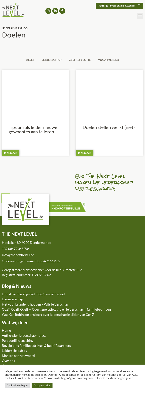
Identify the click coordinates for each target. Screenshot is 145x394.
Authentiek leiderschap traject (24, 336)
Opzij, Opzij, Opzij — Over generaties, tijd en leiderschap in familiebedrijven (56, 310)
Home (6, 331)
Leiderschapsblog (14, 351)
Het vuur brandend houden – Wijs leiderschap (35, 305)
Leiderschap (51, 60)
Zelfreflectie (80, 60)
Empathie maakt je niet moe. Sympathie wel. (34, 294)
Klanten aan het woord (18, 356)
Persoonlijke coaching (17, 341)
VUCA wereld (110, 60)
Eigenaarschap (12, 300)
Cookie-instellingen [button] (17, 385)
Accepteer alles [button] (42, 385)
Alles (28, 60)
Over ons (8, 361)
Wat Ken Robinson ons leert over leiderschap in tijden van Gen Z (48, 315)
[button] (140, 16)
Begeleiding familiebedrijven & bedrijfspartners (36, 346)
